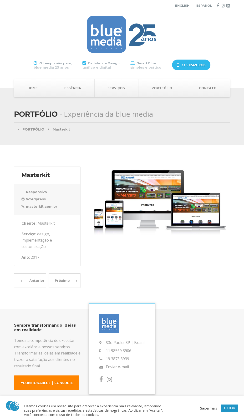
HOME (32, 88)
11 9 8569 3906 (191, 65)
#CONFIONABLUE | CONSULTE (46, 382)
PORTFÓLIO (162, 88)
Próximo (66, 280)
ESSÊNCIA (72, 88)
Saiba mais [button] (208, 408)
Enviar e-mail (117, 366)
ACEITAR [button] (229, 408)
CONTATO (208, 88)
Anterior (32, 280)
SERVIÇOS (116, 88)
